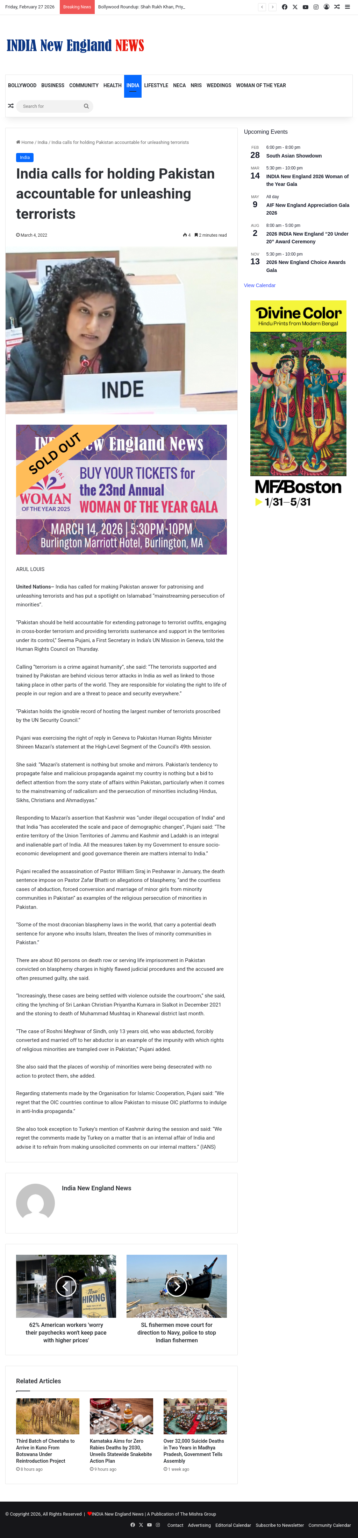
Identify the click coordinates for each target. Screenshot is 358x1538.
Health (112, 85)
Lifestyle (156, 85)
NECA (179, 85)
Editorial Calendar (233, 1525)
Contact (175, 1525)
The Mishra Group (198, 1514)
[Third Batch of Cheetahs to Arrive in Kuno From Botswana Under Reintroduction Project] (47, 1416)
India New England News (96, 1188)
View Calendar (260, 285)
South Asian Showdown (294, 156)
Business (52, 85)
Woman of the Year (261, 85)
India (133, 85)
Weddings (219, 85)
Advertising (199, 1525)
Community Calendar (330, 1525)
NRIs (196, 85)
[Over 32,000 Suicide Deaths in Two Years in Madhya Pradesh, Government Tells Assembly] (195, 1416)
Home (25, 142)
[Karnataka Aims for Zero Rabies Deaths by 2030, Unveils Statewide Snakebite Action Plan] (121, 1416)
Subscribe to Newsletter (280, 1525)
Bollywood (22, 85)
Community (84, 85)
